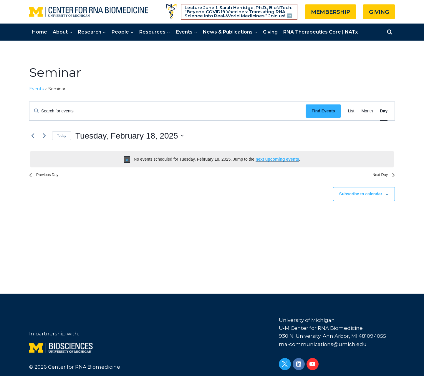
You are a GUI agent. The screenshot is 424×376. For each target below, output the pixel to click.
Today (61, 136)
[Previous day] (32, 135)
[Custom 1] (171, 12)
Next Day (381, 176)
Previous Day (46, 176)
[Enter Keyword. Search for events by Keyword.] (167, 111)
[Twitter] (285, 364)
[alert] (212, 159)
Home (39, 32)
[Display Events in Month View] (367, 111)
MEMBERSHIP (330, 12)
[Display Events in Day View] (383, 111)
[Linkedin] (299, 364)
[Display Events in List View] (351, 111)
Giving (270, 32)
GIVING (379, 12)
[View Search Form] (389, 32)
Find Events (323, 111)
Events (36, 88)
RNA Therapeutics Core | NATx (320, 32)
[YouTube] (313, 364)
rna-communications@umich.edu (323, 344)
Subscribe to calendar (360, 196)
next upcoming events (277, 159)
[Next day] (44, 135)
